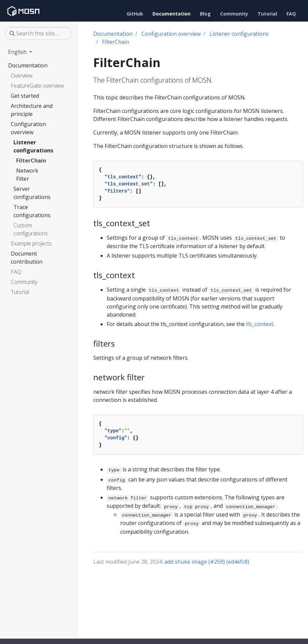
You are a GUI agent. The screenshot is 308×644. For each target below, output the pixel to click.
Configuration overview (28, 128)
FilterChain (31, 160)
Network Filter (27, 174)
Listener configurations (33, 146)
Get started (25, 95)
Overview (22, 75)
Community (24, 282)
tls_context (259, 324)
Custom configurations (30, 229)
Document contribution (26, 257)
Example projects (31, 243)
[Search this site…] (38, 33)
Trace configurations (31, 211)
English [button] (18, 52)
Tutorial (20, 292)
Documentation (27, 65)
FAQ (16, 271)
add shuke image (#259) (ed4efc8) (206, 561)
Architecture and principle (32, 110)
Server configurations (31, 193)
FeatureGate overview (37, 85)
